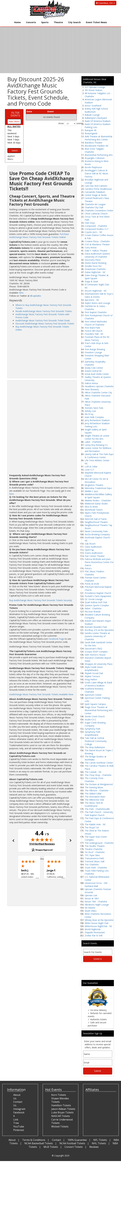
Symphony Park (92, 728)
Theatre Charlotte (93, 849)
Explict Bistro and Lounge (97, 303)
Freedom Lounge (93, 352)
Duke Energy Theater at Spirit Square (96, 277)
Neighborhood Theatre (96, 522)
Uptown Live (91, 895)
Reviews (94, 1147)
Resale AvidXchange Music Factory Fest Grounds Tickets (43, 311)
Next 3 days (13, 136)
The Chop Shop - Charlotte (98, 775)
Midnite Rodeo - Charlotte (98, 500)
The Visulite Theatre (95, 846)
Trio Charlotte (92, 864)
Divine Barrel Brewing (95, 262)
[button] (13, 840)
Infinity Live (90, 411)
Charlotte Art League (95, 204)
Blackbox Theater (93, 142)
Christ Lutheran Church (96, 213)
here (11, 493)
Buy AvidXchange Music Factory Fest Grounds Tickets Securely (40, 600)
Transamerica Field (94, 858)
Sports (45, 22)
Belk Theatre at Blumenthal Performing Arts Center (98, 138)
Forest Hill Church (93, 330)
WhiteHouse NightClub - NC (98, 926)
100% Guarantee (77, 1140)
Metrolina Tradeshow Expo (98, 488)
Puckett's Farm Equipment (98, 596)
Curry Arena (90, 247)
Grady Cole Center (94, 367)
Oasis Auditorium (93, 546)
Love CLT (89, 469)
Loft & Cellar (91, 466)
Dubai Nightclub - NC (95, 272)
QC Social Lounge (93, 599)
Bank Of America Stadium (97, 121)
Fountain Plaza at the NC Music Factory (97, 338)
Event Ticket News (96, 22)
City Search (74, 22)
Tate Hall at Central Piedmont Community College (96, 741)
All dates (14, 126)
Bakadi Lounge (92, 114)
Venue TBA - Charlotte (96, 901)
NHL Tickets (99, 1143)
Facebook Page (56, 638)
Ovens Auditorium (94, 552)
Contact (56, 1140)
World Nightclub (93, 929)
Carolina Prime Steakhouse (98, 188)
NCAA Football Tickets (72, 1143)
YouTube (18, 1126)
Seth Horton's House (95, 654)
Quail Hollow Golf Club (96, 602)
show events (67, 123)
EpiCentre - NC (92, 299)
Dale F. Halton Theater (96, 250)
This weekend (11, 132)
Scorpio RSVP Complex (96, 651)
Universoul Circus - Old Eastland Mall (96, 885)
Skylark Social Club (94, 673)
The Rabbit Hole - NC (95, 824)
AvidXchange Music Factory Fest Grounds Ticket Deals (42, 320)
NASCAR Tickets (60, 1116)
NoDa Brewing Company (97, 534)
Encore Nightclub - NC (96, 290)
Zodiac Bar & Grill (93, 935)
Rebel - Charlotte (93, 608)
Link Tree (16, 1121)
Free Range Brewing (95, 349)
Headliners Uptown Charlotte (99, 386)
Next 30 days (14, 142)
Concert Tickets (74, 1147)
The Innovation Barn (95, 796)
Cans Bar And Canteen (96, 185)
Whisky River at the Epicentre (99, 920)
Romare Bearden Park (96, 626)
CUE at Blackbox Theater (97, 244)
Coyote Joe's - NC (93, 232)
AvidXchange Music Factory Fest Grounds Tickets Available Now (41, 694)
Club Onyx (90, 222)
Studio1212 (90, 719)
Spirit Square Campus (95, 704)
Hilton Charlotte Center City (98, 392)
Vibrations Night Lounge (97, 904)
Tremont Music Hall (94, 861)
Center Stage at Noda (95, 195)
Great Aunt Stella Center (97, 374)
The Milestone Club (94, 799)
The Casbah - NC (93, 771)
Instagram (19, 1109)
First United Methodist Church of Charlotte (96, 323)
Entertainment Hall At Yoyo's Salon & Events (99, 295)
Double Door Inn (93, 266)
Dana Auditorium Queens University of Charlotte (97, 255)
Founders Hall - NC (94, 333)
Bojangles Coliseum (95, 158)
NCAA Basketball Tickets (38, 1143)
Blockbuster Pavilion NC (97, 145)
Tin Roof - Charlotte (95, 852)
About (12, 1140)
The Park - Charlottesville (97, 808)
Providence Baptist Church (98, 593)
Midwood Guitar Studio (96, 503)
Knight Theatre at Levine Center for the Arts (97, 437)
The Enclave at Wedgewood (99, 784)
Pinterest (18, 1130)
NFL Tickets (100, 1140)
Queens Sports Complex (97, 605)
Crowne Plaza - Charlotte (97, 241)
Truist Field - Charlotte (96, 867)
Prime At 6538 (92, 583)
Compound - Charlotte (96, 225)
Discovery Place (93, 259)
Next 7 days (13, 139)
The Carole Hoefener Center (99, 762)
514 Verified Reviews (42, 844)
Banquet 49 (90, 130)
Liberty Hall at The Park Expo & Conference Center (99, 456)
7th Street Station (93, 90)
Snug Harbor (91, 679)
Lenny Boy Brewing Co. (96, 444)
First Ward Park (92, 327)
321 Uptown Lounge (95, 87)
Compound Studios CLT (96, 229)
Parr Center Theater (95, 556)
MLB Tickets (51, 1147)
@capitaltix (35, 295)
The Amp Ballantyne (95, 747)
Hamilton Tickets (61, 1105)
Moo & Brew (91, 506)
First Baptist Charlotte (96, 312)
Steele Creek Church (95, 716)
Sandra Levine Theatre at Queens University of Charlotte (97, 636)
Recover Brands (93, 611)
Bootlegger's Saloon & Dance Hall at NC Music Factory (96, 173)
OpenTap (89, 549)
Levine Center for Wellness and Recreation (98, 450)
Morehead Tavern (94, 509)
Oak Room (90, 543)
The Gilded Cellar (93, 793)
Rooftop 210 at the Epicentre (99, 630)
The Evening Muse (94, 787)
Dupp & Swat (91, 281)
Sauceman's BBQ (93, 648)
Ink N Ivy (89, 414)
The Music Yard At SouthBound (94, 804)
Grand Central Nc (93, 370)
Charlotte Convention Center (99, 210)
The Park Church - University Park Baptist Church (99, 814)
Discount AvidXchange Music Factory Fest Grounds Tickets (44, 323)
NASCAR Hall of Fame (96, 519)
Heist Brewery (92, 389)
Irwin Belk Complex (94, 417)
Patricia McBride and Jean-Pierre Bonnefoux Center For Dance (99, 562)
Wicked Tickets (59, 1126)
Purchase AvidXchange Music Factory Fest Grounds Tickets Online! (39, 236)
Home (17, 22)
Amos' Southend (93, 105)
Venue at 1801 (92, 898)
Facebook (18, 1112)
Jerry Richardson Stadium (97, 420)
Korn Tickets (58, 1095)
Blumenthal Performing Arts (99, 154)
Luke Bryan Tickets (62, 1112)
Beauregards (91, 133)
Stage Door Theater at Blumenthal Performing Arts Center (99, 710)
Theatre (58, 22)
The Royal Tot (92, 827)
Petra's (88, 568)
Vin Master (90, 907)
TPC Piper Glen (92, 855)
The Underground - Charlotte (99, 842)
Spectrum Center (93, 694)
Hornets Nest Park (94, 407)
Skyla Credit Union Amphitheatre (94, 669)
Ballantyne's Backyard (96, 117)
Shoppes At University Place (99, 664)
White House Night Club (96, 923)
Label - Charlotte (93, 441)
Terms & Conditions (33, 1140)
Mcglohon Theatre (94, 485)
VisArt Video (91, 910)
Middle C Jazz (91, 491)
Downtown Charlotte (95, 269)
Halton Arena (91, 383)
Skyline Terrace (92, 676)
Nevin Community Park (96, 531)
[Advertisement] (42, 354)
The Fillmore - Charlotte (96, 790)
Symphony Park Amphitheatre (92, 733)
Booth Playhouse (93, 167)
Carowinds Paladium (95, 191)
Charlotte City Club (94, 207)
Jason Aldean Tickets (63, 1109)
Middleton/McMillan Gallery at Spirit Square (98, 496)
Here (21, 292)
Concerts (31, 22)
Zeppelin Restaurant (95, 932)
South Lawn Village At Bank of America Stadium (98, 684)
